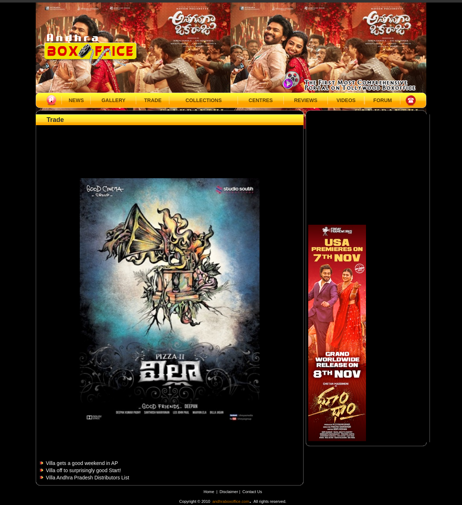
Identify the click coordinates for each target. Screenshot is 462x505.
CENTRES (261, 100)
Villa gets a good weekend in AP (82, 463)
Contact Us (252, 491)
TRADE (152, 100)
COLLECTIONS (204, 100)
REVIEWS (306, 100)
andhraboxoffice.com (230, 501)
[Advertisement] (169, 143)
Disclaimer (229, 491)
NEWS (76, 100)
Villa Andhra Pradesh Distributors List (87, 477)
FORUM (382, 100)
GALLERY (113, 100)
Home (209, 491)
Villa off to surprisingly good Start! (83, 470)
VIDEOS (346, 100)
